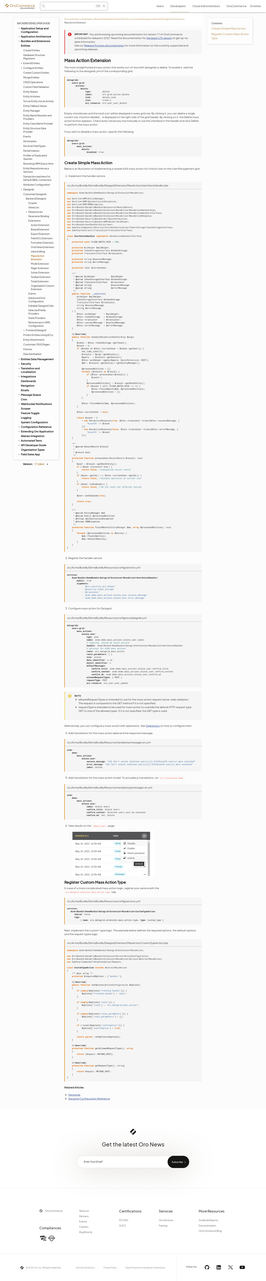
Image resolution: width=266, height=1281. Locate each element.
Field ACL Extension (42, 238)
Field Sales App (29, 454)
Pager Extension (40, 268)
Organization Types (33, 449)
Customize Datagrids (141, 19)
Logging (26, 417)
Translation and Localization (29, 369)
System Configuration (34, 422)
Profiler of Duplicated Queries (35, 157)
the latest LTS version (159, 38)
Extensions (178, 19)
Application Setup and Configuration (33, 29)
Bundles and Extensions (34, 41)
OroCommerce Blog (210, 1230)
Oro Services (166, 1220)
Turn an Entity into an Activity (38, 101)
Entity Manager (31, 110)
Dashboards (28, 381)
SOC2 (122, 1225)
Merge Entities (31, 77)
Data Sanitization (32, 353)
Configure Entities (32, 68)
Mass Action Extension (37, 257)
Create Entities (31, 50)
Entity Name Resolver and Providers (37, 117)
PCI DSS (123, 1220)
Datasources (35, 211)
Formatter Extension (42, 242)
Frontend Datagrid (35, 330)
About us (84, 1210)
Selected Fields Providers (37, 312)
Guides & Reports (208, 1220)
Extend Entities (31, 63)
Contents (216, 23)
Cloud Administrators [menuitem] (206, 6)
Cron (24, 399)
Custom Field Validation (36, 86)
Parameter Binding (38, 216)
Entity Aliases (30, 91)
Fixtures (27, 349)
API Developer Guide (32, 445)
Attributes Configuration (36, 184)
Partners (84, 1216)
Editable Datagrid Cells (41, 305)
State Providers (36, 317)
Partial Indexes (31, 150)
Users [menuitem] (160, 6)
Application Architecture (34, 36)
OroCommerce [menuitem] (236, 6)
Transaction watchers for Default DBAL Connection (37, 178)
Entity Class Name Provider (38, 123)
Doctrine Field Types (34, 145)
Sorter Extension (40, 272)
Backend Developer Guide (107, 19)
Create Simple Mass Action (228, 28)
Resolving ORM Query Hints (38, 163)
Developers (87, 19)
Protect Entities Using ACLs (38, 334)
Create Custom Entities (36, 72)
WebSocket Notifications (35, 403)
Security (24, 363)
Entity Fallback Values (35, 105)
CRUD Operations (33, 82)
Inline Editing (38, 251)
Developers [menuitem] (178, 6)
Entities (125, 19)
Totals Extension (40, 281)
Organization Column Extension (42, 287)
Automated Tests (30, 440)
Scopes (32, 202)
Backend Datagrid (162, 19)
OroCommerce (54, 1210)
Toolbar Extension (41, 276)
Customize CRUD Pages (36, 344)
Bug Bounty (85, 1231)
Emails (25, 390)
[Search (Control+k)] (73, 6)
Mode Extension (40, 263)
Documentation (72, 19)
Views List (33, 207)
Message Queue (29, 394)
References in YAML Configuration (39, 324)
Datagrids (28, 189)
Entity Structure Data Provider (34, 130)
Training (163, 1225)
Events (27, 136)
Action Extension (40, 224)
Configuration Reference (34, 426)
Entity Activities (31, 96)
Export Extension (40, 233)
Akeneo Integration (32, 436)
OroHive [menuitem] (255, 6)
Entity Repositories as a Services (36, 170)
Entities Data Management (36, 359)
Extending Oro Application (36, 431)
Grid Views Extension (42, 247)
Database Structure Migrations (34, 56)
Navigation (27, 385)
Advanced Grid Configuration (36, 299)
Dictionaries (29, 141)
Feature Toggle (30, 413)
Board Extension (40, 229)
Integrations (27, 376)
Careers (83, 1226)
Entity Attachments (33, 339)
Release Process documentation (104, 45)
